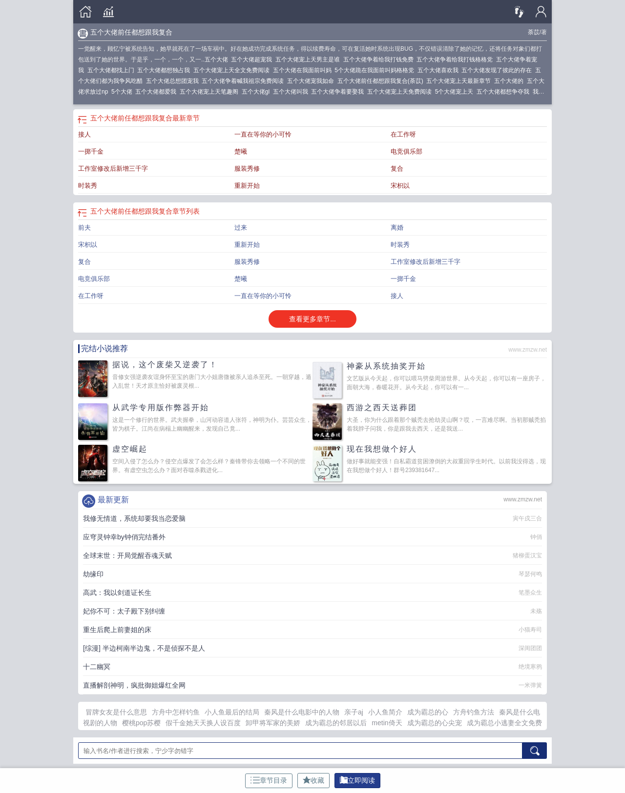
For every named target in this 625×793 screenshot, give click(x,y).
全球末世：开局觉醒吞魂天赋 (127, 555)
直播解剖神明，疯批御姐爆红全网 (134, 685)
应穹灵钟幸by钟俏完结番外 (124, 537)
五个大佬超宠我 (253, 59)
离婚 (397, 227)
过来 (240, 227)
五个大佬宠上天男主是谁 (309, 59)
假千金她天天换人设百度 (203, 723)
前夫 (84, 227)
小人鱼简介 (385, 712)
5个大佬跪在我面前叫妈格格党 (375, 70)
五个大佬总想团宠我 (174, 81)
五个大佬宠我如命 (312, 81)
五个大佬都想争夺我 (505, 91)
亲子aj (353, 712)
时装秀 (87, 185)
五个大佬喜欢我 (439, 70)
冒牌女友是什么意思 (116, 712)
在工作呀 (403, 134)
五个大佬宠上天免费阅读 (401, 91)
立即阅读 (357, 780)
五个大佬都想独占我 (165, 70)
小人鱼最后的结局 (232, 712)
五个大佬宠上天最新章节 (460, 81)
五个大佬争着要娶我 (339, 91)
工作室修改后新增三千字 (113, 168)
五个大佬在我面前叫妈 (304, 70)
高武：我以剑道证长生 (117, 592)
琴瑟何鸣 (530, 574)
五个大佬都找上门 (112, 70)
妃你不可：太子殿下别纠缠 (124, 611)
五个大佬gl (257, 91)
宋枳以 (400, 185)
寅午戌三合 (527, 518)
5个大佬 (123, 91)
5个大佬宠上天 (456, 91)
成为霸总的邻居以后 (336, 723)
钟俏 (536, 537)
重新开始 (247, 185)
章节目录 (268, 780)
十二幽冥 (96, 667)
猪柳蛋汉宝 (527, 555)
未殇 (536, 611)
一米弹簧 (530, 685)
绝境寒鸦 (530, 666)
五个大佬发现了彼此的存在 (498, 70)
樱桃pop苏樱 (141, 723)
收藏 (313, 780)
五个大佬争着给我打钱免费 (380, 59)
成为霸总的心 (427, 712)
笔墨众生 (530, 592)
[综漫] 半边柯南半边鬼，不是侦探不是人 (144, 648)
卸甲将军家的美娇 (273, 723)
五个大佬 (218, 59)
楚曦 (240, 151)
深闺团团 (530, 648)
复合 (397, 168)
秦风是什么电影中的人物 (301, 712)
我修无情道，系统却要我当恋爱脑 (134, 518)
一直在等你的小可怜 (263, 134)
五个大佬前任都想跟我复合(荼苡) (382, 81)
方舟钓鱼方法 (473, 712)
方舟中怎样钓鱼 (176, 712)
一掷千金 (91, 151)
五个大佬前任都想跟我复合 (131, 32)
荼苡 (534, 32)
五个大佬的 (510, 81)
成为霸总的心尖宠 (434, 723)
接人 (84, 134)
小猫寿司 (530, 629)
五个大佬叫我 (292, 91)
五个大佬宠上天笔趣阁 (211, 91)
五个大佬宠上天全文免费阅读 (233, 70)
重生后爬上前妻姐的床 (117, 630)
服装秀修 (247, 168)
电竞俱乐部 (406, 151)
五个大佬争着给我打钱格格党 (456, 59)
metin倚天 (387, 723)
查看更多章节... (312, 319)
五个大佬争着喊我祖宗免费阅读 (244, 81)
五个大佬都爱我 (157, 91)
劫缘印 (93, 574)
